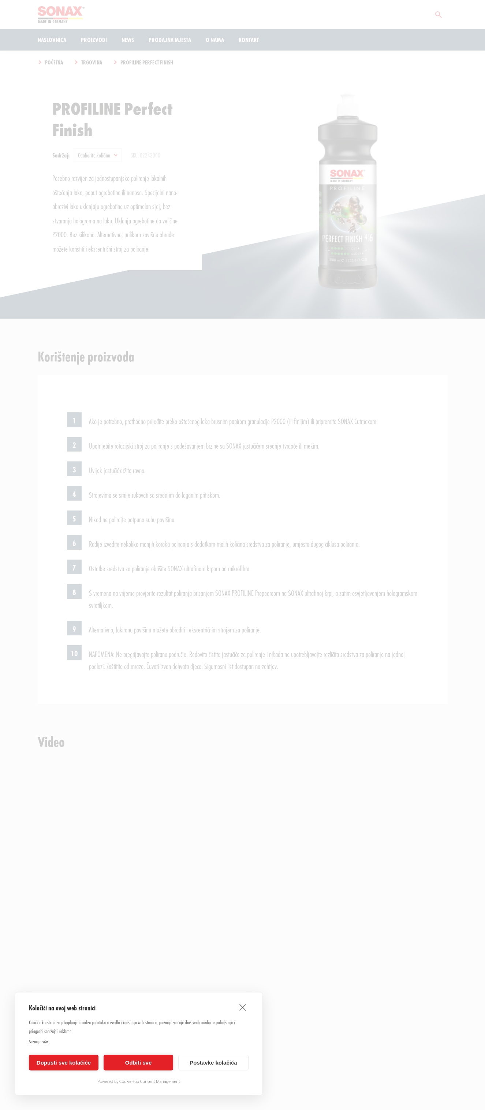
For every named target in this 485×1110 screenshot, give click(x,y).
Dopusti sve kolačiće (64, 1062)
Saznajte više (38, 1041)
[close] (243, 1007)
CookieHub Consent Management (149, 1081)
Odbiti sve (138, 1062)
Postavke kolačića (213, 1062)
